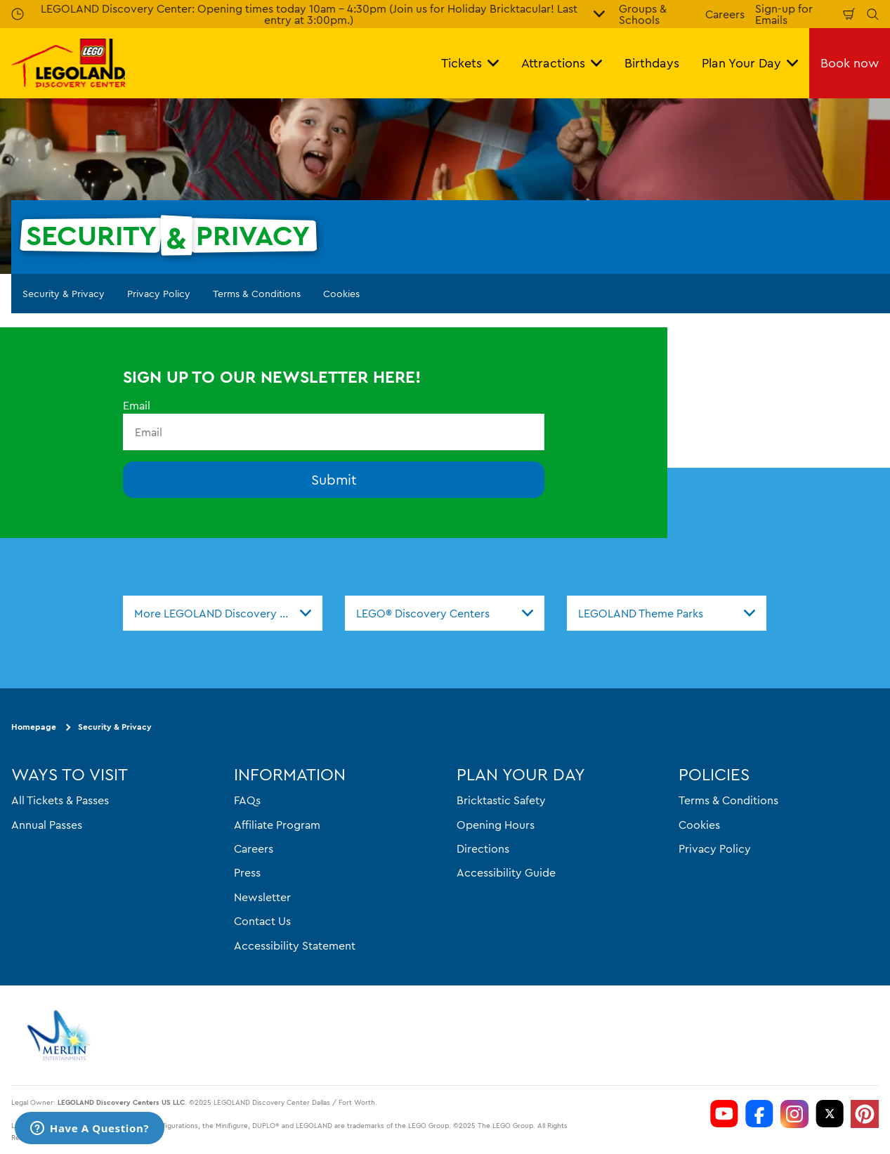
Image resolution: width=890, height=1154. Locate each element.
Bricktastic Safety (501, 800)
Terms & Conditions (257, 293)
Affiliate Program (277, 825)
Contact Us (262, 921)
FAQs (247, 800)
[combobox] (222, 613)
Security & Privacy (63, 293)
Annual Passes (46, 825)
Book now (849, 63)
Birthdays (651, 63)
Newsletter (262, 897)
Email (136, 405)
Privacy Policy (158, 293)
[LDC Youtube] (724, 1114)
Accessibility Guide (506, 872)
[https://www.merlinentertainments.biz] (60, 1035)
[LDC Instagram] (794, 1114)
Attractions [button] (561, 63)
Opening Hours (496, 825)
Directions (483, 848)
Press (247, 872)
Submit (334, 479)
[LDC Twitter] (830, 1114)
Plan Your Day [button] (750, 63)
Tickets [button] (470, 63)
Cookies (341, 293)
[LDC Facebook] (759, 1114)
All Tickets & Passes (60, 800)
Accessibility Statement (294, 945)
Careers (725, 14)
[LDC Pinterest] (865, 1114)
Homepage (33, 726)
